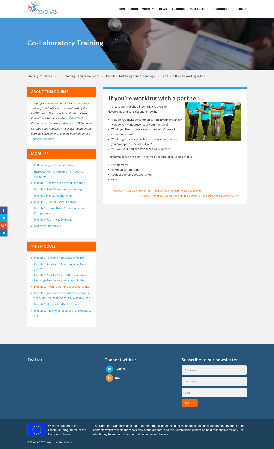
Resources (221, 9)
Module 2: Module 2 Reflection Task (56, 304)
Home (122, 9)
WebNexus (65, 442)
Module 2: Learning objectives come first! (60, 258)
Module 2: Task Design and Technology (58, 189)
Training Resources (42, 139)
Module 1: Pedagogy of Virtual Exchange (59, 183)
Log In (242, 9)
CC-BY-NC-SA (75, 118)
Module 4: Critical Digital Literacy (55, 202)
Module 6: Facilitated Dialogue (53, 219)
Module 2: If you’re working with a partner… (62, 286)
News (163, 9)
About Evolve (140, 9)
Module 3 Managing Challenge (53, 195)
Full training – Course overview (53, 165)
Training (178, 9)
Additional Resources (47, 226)
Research (197, 9)
